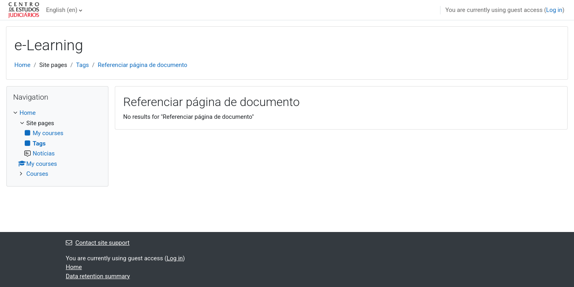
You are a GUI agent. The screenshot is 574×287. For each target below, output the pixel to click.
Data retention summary (98, 276)
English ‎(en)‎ (61, 10)
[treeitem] (57, 143)
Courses (37, 173)
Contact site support (98, 242)
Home (22, 65)
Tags (82, 65)
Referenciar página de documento (142, 65)
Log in (554, 10)
